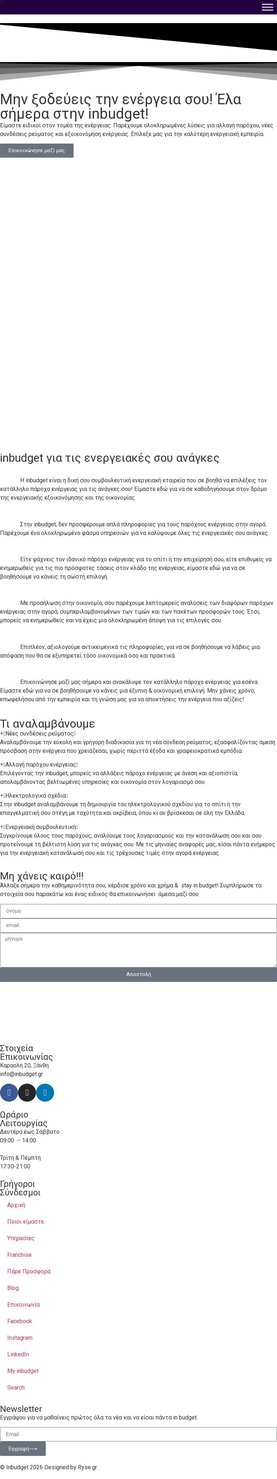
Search (16, 1387)
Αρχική (16, 1205)
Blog (13, 1288)
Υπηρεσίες (21, 1238)
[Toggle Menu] (267, 7)
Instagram (19, 1337)
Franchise (19, 1254)
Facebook (19, 1321)
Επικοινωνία (23, 1304)
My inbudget (23, 1371)
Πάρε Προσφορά (28, 1271)
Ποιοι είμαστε (25, 1221)
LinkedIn (18, 1354)
